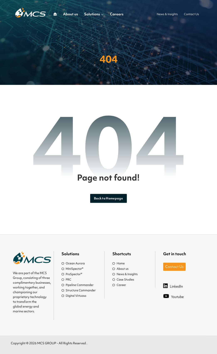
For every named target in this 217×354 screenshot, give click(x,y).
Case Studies (123, 279)
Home (118, 263)
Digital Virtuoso (74, 296)
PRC (66, 279)
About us (120, 269)
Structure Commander (79, 290)
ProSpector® (72, 274)
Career (119, 285)
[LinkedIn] (177, 285)
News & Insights (125, 274)
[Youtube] (177, 296)
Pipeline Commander (78, 285)
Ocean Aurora (73, 263)
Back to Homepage (108, 198)
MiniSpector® (72, 269)
